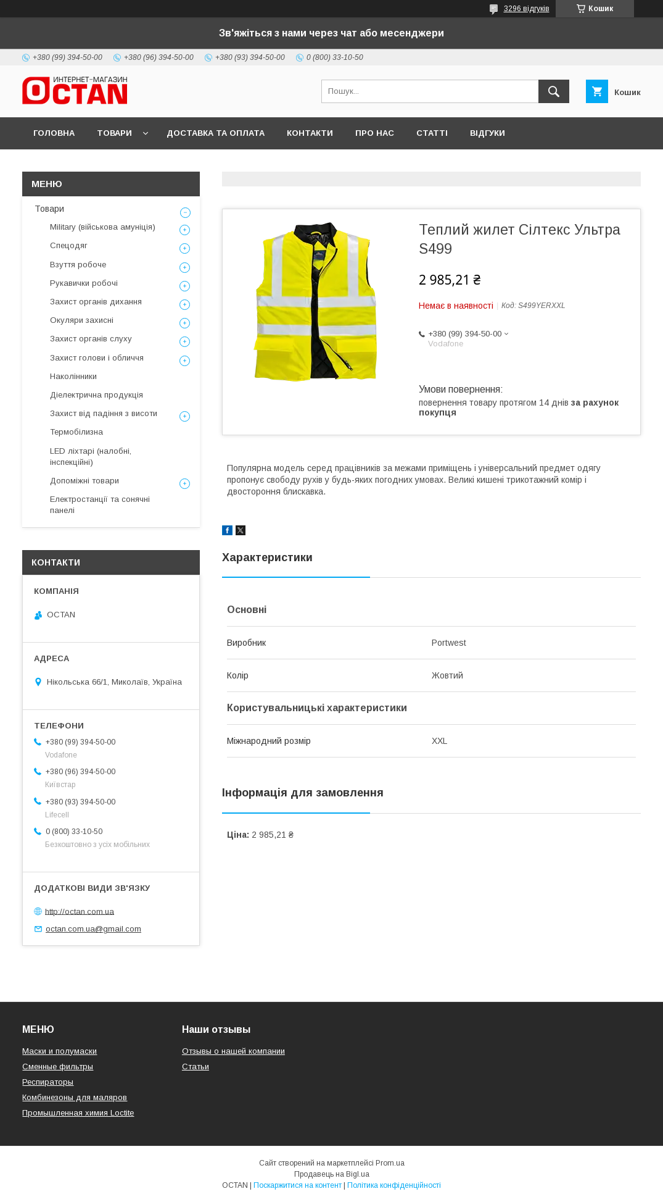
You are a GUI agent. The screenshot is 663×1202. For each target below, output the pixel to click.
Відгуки (487, 133)
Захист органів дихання (96, 301)
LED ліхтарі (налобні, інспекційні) (90, 456)
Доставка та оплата (216, 133)
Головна (54, 133)
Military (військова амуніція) (102, 227)
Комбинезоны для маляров (74, 1097)
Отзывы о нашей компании (233, 1051)
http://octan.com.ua (79, 911)
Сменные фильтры (57, 1066)
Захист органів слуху (91, 338)
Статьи (195, 1066)
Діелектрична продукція (96, 394)
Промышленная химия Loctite (78, 1112)
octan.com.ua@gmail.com (93, 928)
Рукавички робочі (84, 283)
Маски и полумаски (59, 1051)
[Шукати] (553, 91)
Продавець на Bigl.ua (331, 1174)
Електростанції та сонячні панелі (100, 505)
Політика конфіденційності (394, 1185)
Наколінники (73, 376)
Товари (114, 133)
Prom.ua (390, 1163)
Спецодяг (69, 245)
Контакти (310, 133)
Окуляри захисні (81, 320)
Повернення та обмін (85, 165)
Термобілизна (76, 431)
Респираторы (47, 1082)
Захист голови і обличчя (97, 357)
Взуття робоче (78, 264)
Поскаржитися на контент (297, 1185)
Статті (432, 133)
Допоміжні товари (84, 480)
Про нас (374, 133)
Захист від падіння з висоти (103, 413)
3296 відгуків (527, 8)
